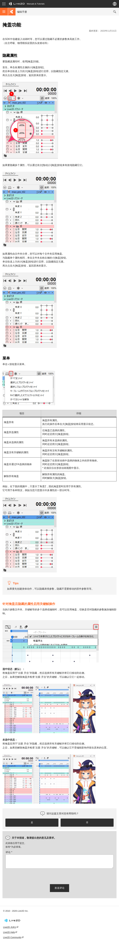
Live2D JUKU (9, 927)
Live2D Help (9, 932)
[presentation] (29, 876)
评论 (9, 852)
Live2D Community (12, 937)
